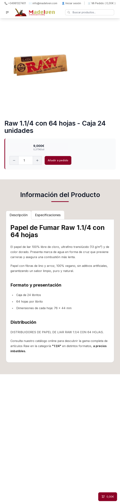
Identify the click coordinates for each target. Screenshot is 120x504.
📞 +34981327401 (15, 3)
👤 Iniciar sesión (71, 3)
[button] (7, 12)
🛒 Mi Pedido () (102, 3)
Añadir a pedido (58, 160)
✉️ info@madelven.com (43, 3)
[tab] (18, 215)
